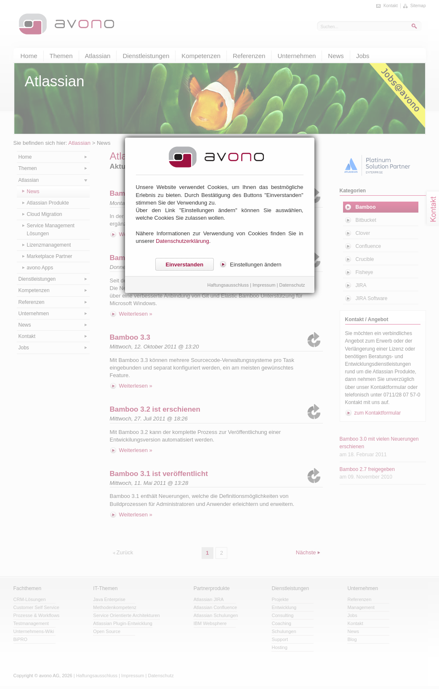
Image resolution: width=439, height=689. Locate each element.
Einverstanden (185, 264)
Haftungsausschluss (228, 284)
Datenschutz (292, 284)
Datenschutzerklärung (182, 241)
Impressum (264, 284)
